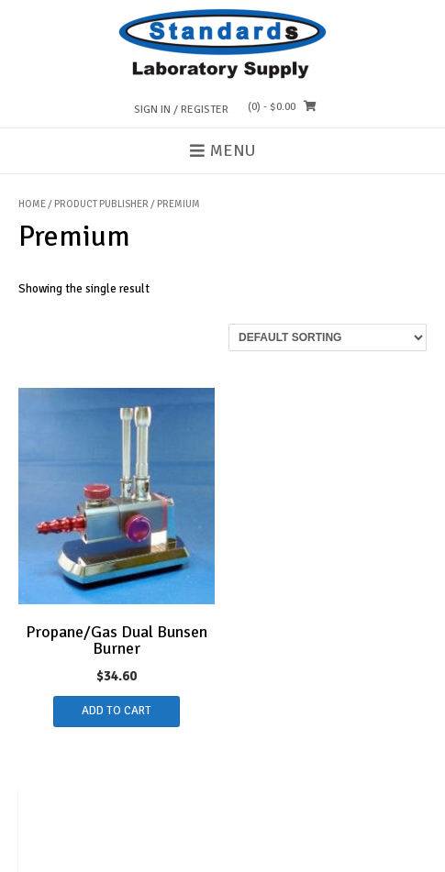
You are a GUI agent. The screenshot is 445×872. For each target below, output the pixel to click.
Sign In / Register (181, 109)
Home (32, 204)
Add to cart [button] (116, 710)
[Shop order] (327, 337)
